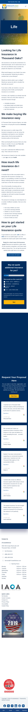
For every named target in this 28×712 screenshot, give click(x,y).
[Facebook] (4, 705)
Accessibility (5, 604)
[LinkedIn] (16, 705)
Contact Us (5, 600)
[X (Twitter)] (8, 705)
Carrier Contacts (6, 598)
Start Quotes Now (14, 2)
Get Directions (8, 551)
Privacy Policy (5, 602)
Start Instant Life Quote (14, 254)
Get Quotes (5, 596)
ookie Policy (6, 606)
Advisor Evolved (6, 700)
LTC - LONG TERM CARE (12, 289)
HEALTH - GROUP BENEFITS (9, 287)
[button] (14, 396)
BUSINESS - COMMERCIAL (12, 284)
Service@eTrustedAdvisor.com (13, 560)
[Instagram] (12, 705)
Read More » (6, 413)
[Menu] (25, 6)
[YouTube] (23, 705)
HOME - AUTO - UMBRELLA (12, 281)
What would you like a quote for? (13, 279)
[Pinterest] (19, 705)
